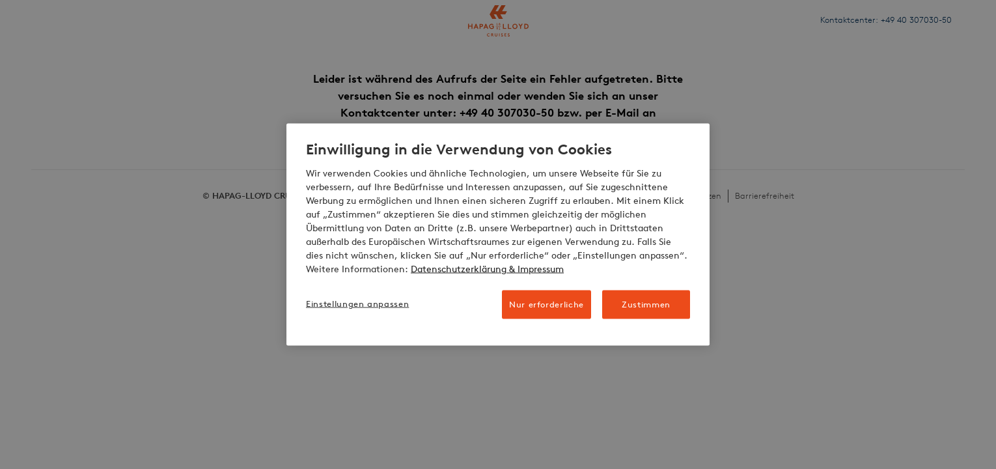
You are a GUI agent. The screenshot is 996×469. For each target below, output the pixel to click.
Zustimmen (646, 304)
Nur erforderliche (546, 304)
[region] (498, 235)
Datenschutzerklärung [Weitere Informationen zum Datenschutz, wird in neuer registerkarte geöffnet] (458, 268)
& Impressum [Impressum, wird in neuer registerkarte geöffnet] (535, 268)
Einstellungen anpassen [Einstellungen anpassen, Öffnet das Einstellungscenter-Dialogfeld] (357, 303)
